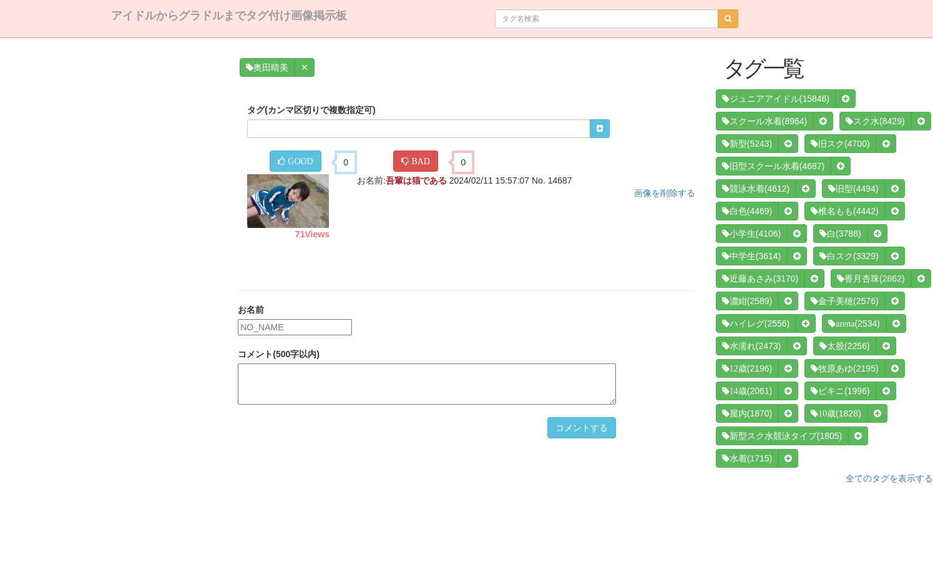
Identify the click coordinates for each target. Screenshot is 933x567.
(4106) (751, 234)
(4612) (755, 189)
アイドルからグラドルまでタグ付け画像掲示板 (229, 15)
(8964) (764, 121)
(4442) (844, 211)
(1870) (747, 413)
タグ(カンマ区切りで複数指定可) (311, 110)
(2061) (747, 391)
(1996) (840, 391)
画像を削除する (664, 193)
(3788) (840, 234)
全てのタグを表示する (889, 478)
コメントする (581, 428)
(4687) (773, 166)
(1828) (836, 413)
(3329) (848, 256)
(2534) (854, 323)
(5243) (747, 144)
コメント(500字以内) (279, 354)
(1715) (747, 458)
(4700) (840, 144)
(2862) (870, 279)
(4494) (853, 189)
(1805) (782, 436)
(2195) (844, 368)
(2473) (751, 346)
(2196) (747, 368)
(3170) (760, 279)
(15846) (775, 99)
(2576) (844, 301)
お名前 (251, 310)
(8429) (875, 121)
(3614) (751, 256)
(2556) (755, 323)
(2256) (844, 346)
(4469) (747, 211)
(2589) (747, 301)
